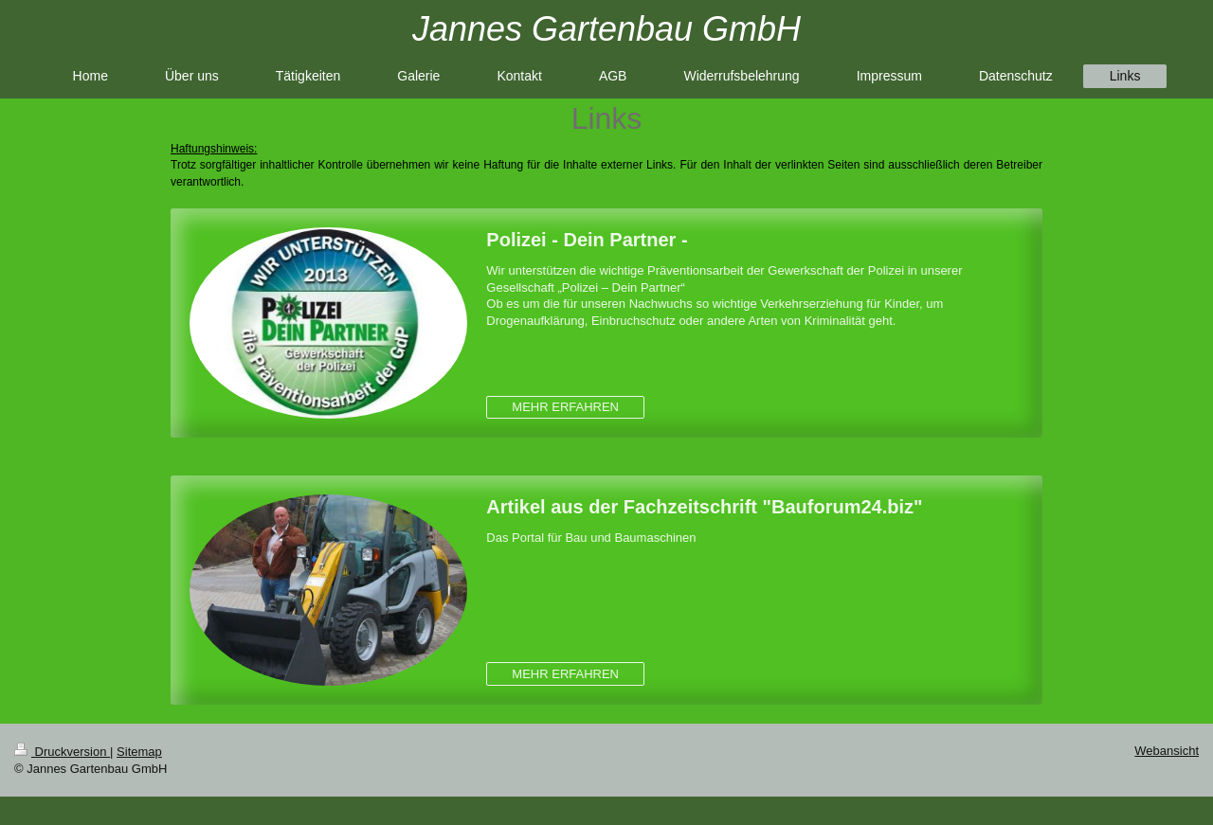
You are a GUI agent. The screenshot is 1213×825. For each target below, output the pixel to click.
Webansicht (1166, 751)
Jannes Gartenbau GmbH (606, 28)
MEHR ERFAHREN (565, 407)
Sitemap (139, 751)
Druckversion (62, 751)
